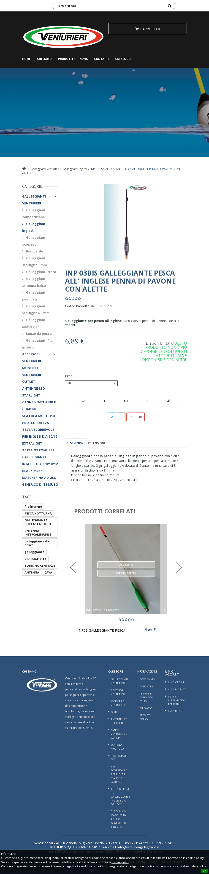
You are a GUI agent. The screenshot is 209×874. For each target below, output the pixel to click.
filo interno (33, 506)
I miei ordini (176, 682)
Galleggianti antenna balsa (34, 282)
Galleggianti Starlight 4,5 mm (36, 309)
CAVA (48, 572)
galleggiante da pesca (36, 543)
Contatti (101, 59)
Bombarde (34, 251)
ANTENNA (31, 572)
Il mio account (172, 672)
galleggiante (34, 552)
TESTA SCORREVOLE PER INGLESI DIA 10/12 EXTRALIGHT (39, 436)
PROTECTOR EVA (35, 423)
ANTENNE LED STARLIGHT (33, 391)
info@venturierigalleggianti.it (138, 847)
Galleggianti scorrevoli (34, 241)
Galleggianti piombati (34, 295)
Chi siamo (44, 59)
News (83, 59)
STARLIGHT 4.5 (35, 559)
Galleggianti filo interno (37, 343)
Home (26, 59)
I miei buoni (175, 711)
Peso (69, 376)
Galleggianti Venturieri (45, 169)
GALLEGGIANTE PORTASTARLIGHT (38, 522)
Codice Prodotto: (77, 306)
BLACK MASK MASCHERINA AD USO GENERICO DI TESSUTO (40, 478)
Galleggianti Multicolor (34, 323)
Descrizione (75, 443)
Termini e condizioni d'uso (146, 697)
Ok (204, 871)
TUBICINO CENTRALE (39, 565)
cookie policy (120, 862)
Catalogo (123, 59)
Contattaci (147, 686)
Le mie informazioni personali (177, 700)
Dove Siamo (147, 679)
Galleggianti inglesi (75, 169)
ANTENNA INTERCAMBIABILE (37, 532)
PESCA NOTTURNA (38, 513)
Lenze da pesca (38, 333)
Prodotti (65, 59)
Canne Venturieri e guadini (39, 405)
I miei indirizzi (177, 689)
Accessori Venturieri (31, 357)
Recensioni (96, 443)
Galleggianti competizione (34, 213)
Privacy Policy (144, 717)
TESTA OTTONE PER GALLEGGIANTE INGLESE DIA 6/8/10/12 (40, 457)
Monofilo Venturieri (31, 371)
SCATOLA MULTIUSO (38, 416)
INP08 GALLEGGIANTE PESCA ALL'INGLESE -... (102, 630)
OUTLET (28, 381)
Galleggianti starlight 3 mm (34, 261)
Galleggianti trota (40, 272)
